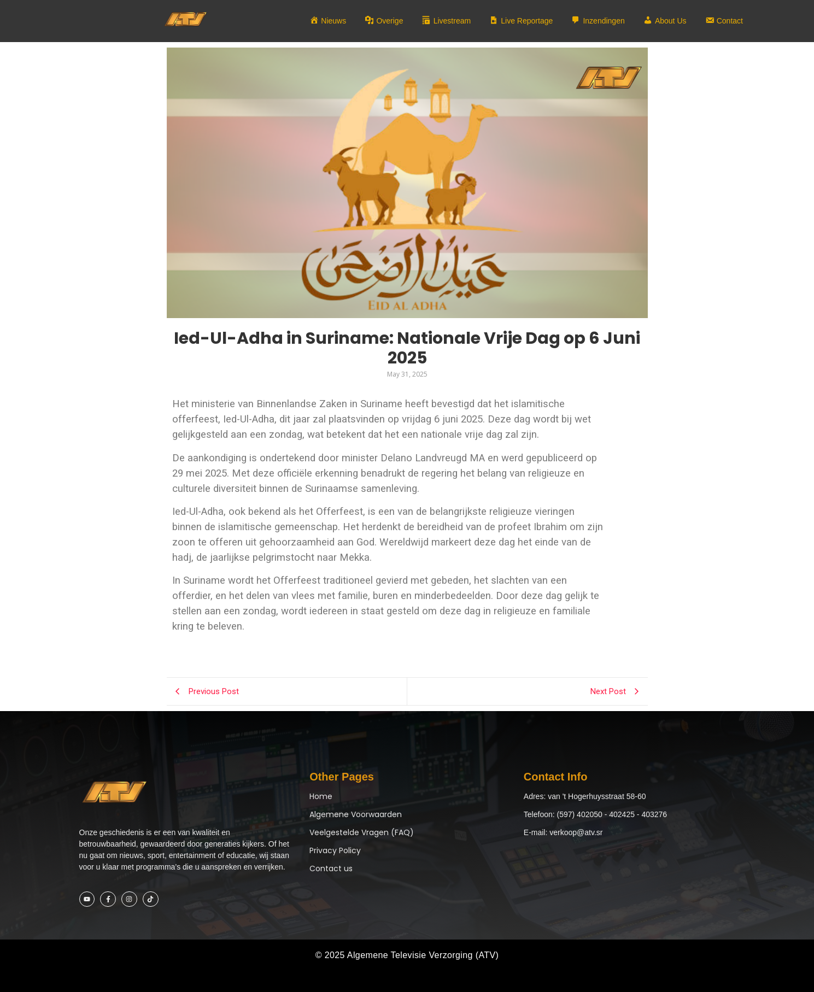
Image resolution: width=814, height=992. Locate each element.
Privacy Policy (335, 850)
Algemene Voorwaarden (355, 814)
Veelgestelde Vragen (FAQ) (361, 832)
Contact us (331, 868)
